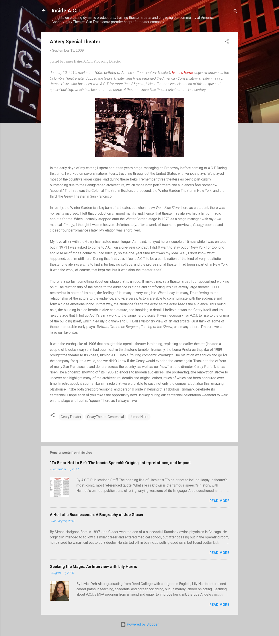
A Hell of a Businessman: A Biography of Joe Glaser (97, 514)
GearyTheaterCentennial (105, 417)
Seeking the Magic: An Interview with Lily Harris (93, 566)
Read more (219, 501)
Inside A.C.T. (67, 11)
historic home (182, 73)
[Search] (235, 12)
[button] (226, 42)
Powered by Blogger (140, 624)
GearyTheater (71, 417)
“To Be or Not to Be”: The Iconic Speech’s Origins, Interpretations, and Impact (120, 462)
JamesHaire (139, 417)
